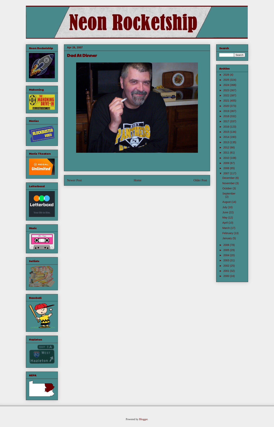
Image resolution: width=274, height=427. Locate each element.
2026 (226, 74)
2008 (226, 168)
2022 (226, 95)
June (225, 212)
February (228, 233)
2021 (226, 100)
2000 (226, 275)
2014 (226, 136)
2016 (226, 126)
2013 (226, 142)
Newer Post (74, 180)
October (227, 188)
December (228, 177)
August (226, 201)
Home (138, 180)
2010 (226, 157)
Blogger (143, 419)
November (228, 183)
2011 (226, 152)
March (226, 227)
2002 (226, 265)
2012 (226, 147)
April (225, 222)
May (225, 217)
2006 (226, 244)
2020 (226, 105)
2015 (226, 131)
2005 (226, 250)
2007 (226, 173)
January (227, 238)
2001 (226, 270)
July (225, 207)
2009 (226, 163)
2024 (226, 84)
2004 (226, 255)
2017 (226, 121)
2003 (226, 260)
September (228, 193)
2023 (226, 90)
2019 (226, 111)
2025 (226, 79)
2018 (226, 116)
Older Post (200, 180)
